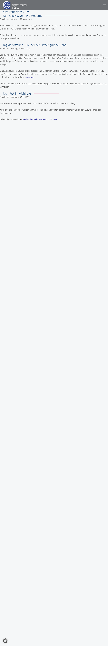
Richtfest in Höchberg (17, 93)
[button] (5, 641)
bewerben (29, 77)
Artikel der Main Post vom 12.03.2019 (40, 119)
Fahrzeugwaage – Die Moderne (22, 15)
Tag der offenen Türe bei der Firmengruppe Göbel (35, 45)
